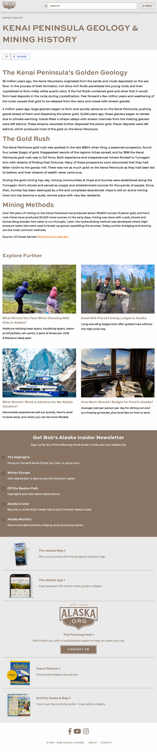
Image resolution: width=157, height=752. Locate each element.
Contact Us (78, 649)
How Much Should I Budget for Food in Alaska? (117, 402)
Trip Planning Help (78, 634)
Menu (147, 5)
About (92, 742)
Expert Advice (12, 18)
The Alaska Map (52, 550)
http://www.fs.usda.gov (53, 236)
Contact (106, 742)
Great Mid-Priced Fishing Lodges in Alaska (113, 318)
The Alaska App (52, 580)
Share (20, 57)
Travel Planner (48, 668)
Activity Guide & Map (53, 698)
